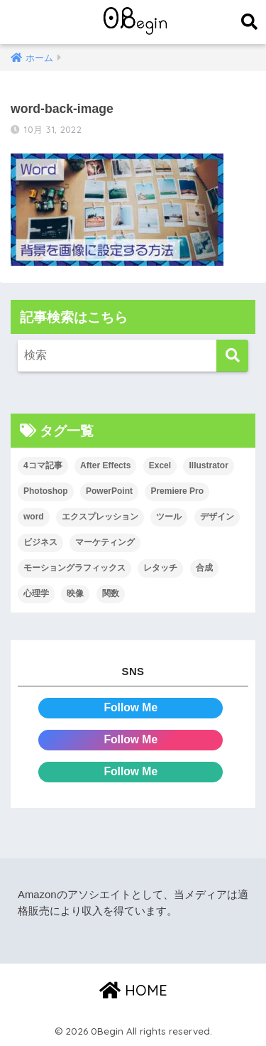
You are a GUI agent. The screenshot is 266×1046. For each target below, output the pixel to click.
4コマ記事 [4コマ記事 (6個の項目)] (42, 465)
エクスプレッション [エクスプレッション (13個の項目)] (100, 517)
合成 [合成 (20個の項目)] (204, 568)
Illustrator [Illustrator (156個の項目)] (208, 465)
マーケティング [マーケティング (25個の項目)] (105, 542)
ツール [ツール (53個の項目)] (169, 517)
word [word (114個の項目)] (33, 517)
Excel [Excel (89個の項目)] (160, 465)
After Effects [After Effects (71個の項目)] (105, 465)
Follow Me (130, 707)
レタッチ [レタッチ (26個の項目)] (160, 568)
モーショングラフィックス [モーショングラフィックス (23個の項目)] (74, 568)
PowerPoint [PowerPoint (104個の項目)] (109, 491)
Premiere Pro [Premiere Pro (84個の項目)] (177, 491)
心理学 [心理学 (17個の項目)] (36, 593)
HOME (133, 990)
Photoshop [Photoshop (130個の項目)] (45, 491)
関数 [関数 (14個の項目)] (110, 593)
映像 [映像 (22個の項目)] (75, 593)
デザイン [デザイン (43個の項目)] (217, 517)
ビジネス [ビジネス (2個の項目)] (40, 542)
